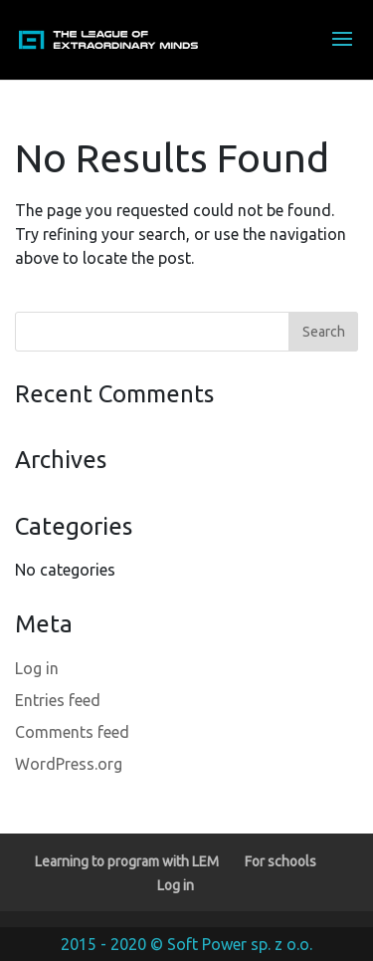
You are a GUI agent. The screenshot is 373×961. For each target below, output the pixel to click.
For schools (280, 861)
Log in (37, 668)
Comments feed (72, 732)
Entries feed (57, 700)
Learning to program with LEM (127, 861)
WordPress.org (68, 764)
